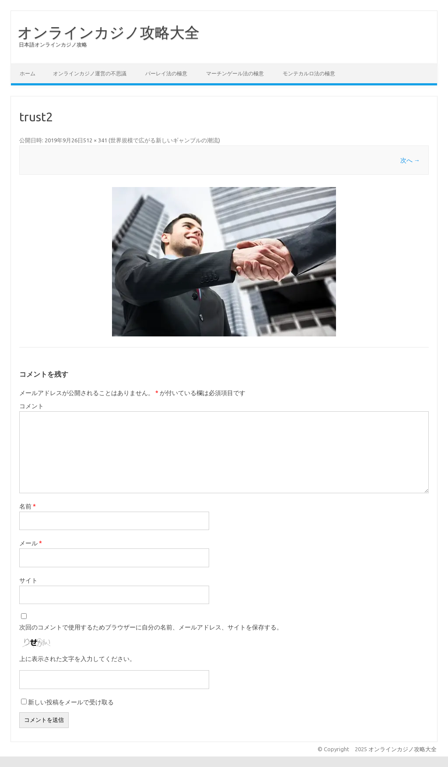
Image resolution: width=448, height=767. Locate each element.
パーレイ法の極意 (166, 73)
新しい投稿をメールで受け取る (71, 702)
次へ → (410, 160)
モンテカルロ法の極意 (309, 73)
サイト (28, 580)
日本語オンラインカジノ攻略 (53, 44)
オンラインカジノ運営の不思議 (89, 73)
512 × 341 (95, 140)
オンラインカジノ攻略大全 (109, 32)
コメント (31, 406)
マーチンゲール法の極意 (235, 73)
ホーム (27, 73)
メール (30, 543)
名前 (27, 506)
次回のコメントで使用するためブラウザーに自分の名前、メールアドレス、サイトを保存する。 (151, 627)
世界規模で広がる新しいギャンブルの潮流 (164, 140)
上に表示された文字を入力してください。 (77, 658)
